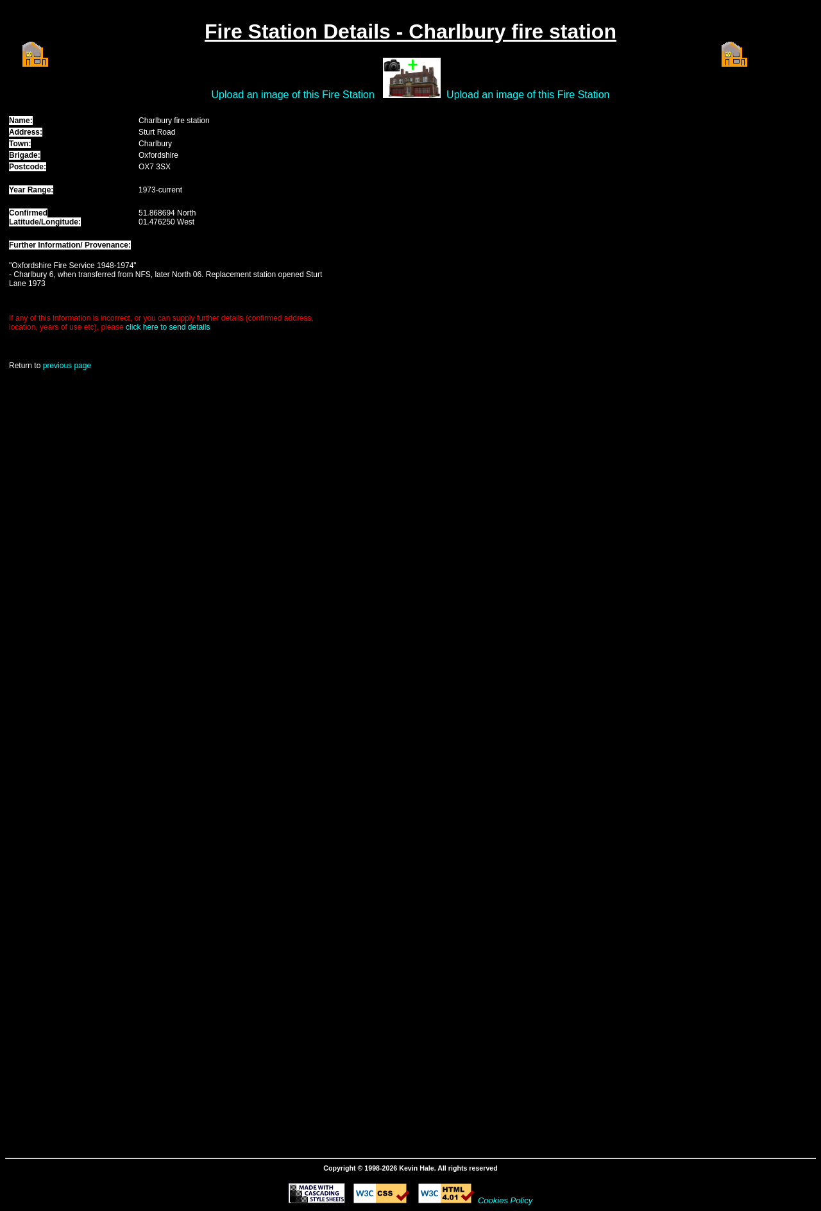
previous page (67, 365)
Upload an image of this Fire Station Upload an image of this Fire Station (411, 94)
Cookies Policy (505, 1200)
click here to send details (168, 327)
